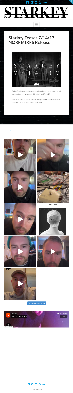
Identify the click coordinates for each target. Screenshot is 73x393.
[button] (36, 24)
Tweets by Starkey (11, 131)
